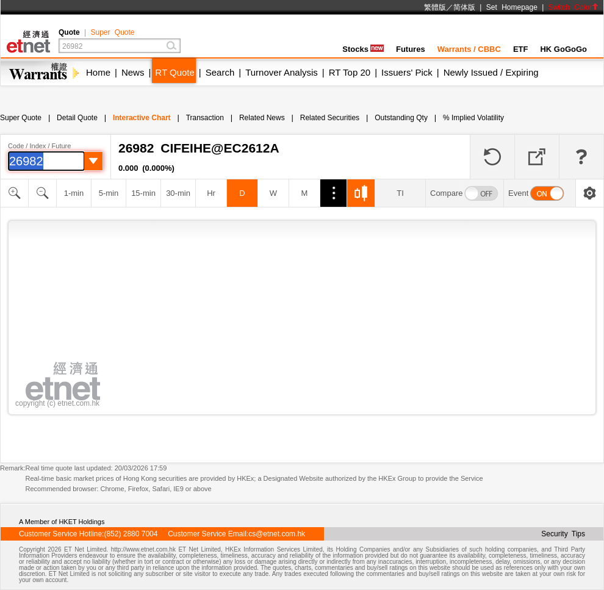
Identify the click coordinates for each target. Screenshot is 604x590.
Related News (262, 117)
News (133, 72)
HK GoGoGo (563, 49)
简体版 (464, 7)
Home (98, 72)
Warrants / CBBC (469, 49)
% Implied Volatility (473, 117)
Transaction (205, 117)
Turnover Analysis (281, 72)
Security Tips (563, 534)
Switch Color (573, 7)
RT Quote (174, 72)
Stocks (363, 49)
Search (220, 72)
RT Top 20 (349, 72)
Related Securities (329, 117)
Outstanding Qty (401, 117)
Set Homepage (511, 7)
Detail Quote (77, 117)
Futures (410, 49)
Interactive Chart (142, 117)
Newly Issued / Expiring (491, 72)
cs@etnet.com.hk (276, 534)
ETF (520, 49)
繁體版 (435, 7)
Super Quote (112, 32)
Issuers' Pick (407, 72)
